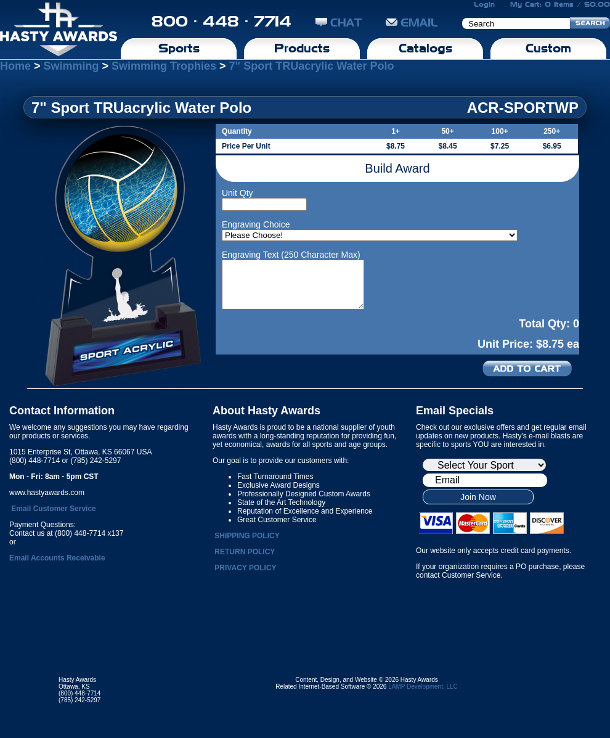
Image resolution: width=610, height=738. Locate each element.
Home (15, 66)
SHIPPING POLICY (246, 535)
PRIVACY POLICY (245, 568)
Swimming (71, 66)
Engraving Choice (256, 224)
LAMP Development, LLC (423, 686)
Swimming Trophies (164, 66)
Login (484, 4)
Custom (548, 48)
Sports (179, 48)
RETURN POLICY (244, 551)
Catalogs (425, 48)
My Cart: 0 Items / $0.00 (560, 4)
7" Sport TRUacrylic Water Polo (311, 66)
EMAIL (412, 22)
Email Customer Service (53, 508)
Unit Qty (237, 193)
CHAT (338, 22)
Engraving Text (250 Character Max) (291, 255)
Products (302, 48)
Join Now (478, 497)
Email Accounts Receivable (57, 558)
